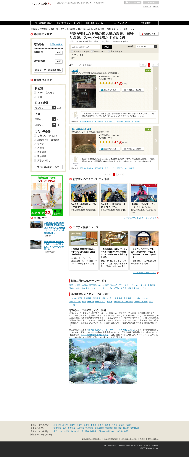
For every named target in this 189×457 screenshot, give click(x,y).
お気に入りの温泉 (132, 2)
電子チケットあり (81, 51)
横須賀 (67, 431)
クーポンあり (100, 51)
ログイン (147, 6)
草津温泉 (57, 428)
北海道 (107, 425)
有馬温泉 (71, 428)
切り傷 (143, 285)
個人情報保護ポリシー (112, 445)
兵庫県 (79, 425)
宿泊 (71, 285)
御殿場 (93, 431)
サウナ (143, 288)
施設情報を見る (110, 90)
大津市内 (119, 431)
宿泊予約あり (116, 51)
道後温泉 (109, 428)
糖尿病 (109, 301)
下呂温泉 (89, 428)
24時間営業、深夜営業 (123, 301)
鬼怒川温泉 (135, 428)
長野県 (114, 425)
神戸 (126, 431)
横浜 (55, 431)
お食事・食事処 (81, 285)
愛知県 (122, 425)
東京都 (93, 425)
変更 (59, 52)
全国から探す (56, 44)
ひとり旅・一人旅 (104, 288)
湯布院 (126, 428)
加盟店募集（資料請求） (91, 439)
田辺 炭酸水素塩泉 (86, 122)
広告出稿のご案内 (111, 439)
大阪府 (100, 425)
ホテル (127, 285)
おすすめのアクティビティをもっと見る (140, 218)
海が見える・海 (88, 288)
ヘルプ (142, 439)
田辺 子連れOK (122, 168)
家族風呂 (127, 298)
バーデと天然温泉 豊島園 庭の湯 (94, 335)
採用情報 (155, 445)
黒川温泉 (118, 428)
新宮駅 (137, 122)
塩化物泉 (151, 285)
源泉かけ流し (75, 288)
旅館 (84, 301)
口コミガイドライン (129, 439)
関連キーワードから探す (41, 434)
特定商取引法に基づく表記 (132, 445)
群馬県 (86, 425)
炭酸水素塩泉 (133, 288)
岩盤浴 (40, 148)
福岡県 (129, 425)
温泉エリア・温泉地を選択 (48, 70)
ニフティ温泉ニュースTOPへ (144, 273)
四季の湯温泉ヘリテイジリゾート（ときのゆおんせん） (112, 330)
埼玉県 (65, 425)
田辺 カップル (110, 122)
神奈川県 (57, 425)
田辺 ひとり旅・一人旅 (125, 122)
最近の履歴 (151, 2)
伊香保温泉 (99, 428)
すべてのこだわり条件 (48, 167)
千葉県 (72, 425)
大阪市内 (101, 431)
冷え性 (101, 285)
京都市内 (110, 431)
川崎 (60, 431)
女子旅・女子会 (120, 288)
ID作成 (156, 6)
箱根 (64, 428)
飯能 (87, 431)
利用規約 (147, 445)
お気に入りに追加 (134, 90)
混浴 (151, 301)
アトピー (73, 305)
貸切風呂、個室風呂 (92, 298)
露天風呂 (93, 285)
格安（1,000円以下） (114, 285)
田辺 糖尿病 (99, 122)
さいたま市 (79, 431)
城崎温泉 (80, 428)
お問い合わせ (153, 439)
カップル (135, 285)
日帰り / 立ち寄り (45, 92)
